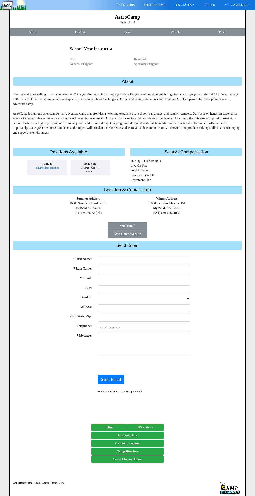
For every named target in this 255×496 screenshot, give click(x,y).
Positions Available (68, 151)
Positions (80, 32)
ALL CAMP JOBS (236, 5)
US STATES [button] (184, 5)
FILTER (210, 5)
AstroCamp (127, 17)
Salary (128, 32)
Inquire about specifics (47, 167)
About (32, 32)
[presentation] (128, 365)
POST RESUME (154, 5)
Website (175, 32)
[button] (145, 427)
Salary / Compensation (186, 151)
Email (222, 32)
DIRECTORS (126, 5)
